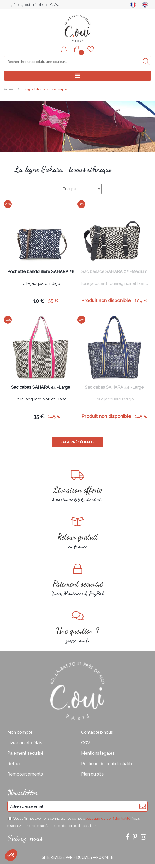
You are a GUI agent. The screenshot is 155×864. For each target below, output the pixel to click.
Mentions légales (98, 753)
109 (141, 300)
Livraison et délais (24, 742)
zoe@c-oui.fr (77, 627)
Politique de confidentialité (107, 763)
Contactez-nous (97, 732)
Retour (14, 763)
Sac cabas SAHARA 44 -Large (40, 387)
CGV (85, 742)
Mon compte (20, 732)
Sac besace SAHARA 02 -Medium (114, 272)
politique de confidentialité (108, 818)
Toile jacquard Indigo (40, 284)
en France (77, 533)
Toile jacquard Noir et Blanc (41, 399)
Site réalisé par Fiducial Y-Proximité (77, 857)
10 (38, 301)
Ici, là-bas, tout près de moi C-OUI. (35, 4)
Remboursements (25, 774)
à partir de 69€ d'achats (77, 486)
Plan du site (92, 774)
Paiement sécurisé (25, 753)
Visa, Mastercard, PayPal (77, 580)
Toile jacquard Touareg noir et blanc (114, 284)
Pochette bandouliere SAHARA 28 (40, 272)
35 (38, 416)
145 (54, 416)
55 (53, 300)
